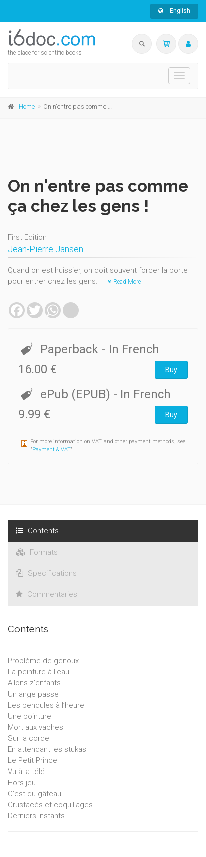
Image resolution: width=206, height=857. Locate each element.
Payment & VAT (51, 449)
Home (27, 106)
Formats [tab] (37, 552)
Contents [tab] (37, 530)
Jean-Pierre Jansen (45, 249)
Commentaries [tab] (46, 594)
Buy (171, 370)
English (174, 10)
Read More (124, 281)
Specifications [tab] (46, 573)
